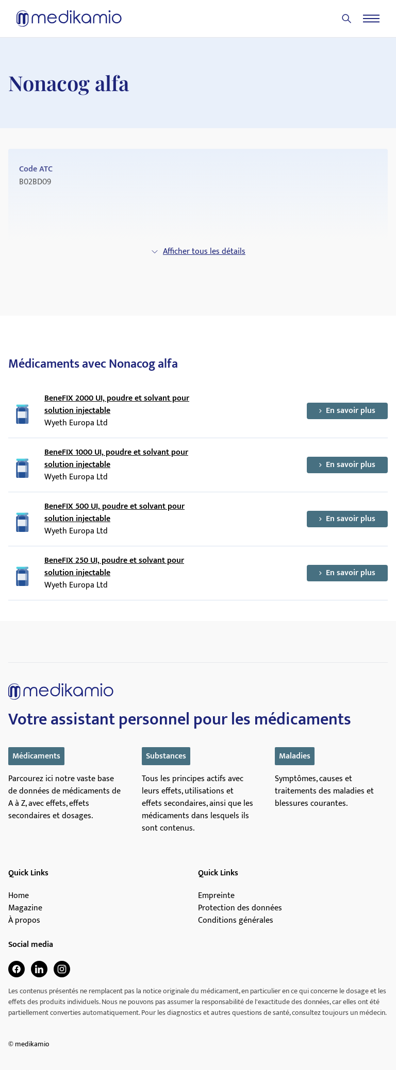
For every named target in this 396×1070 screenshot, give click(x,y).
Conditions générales (235, 920)
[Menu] (371, 18)
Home (18, 896)
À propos (24, 920)
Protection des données (240, 908)
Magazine (25, 908)
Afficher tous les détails (198, 251)
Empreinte (216, 896)
